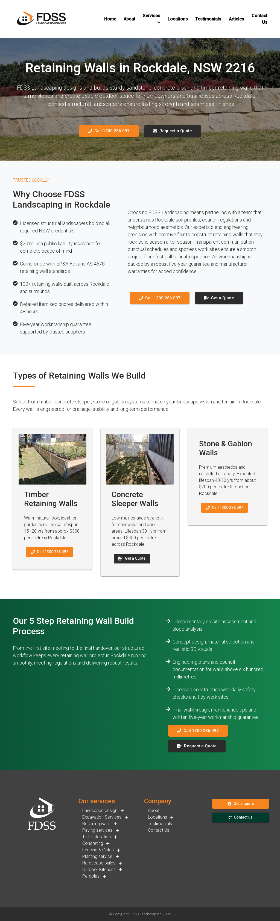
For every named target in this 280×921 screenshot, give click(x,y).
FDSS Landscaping (146, 914)
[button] (110, 19)
